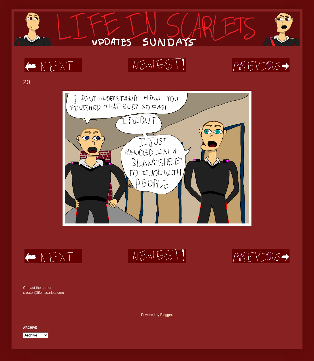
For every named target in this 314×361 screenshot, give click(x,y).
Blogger (166, 315)
